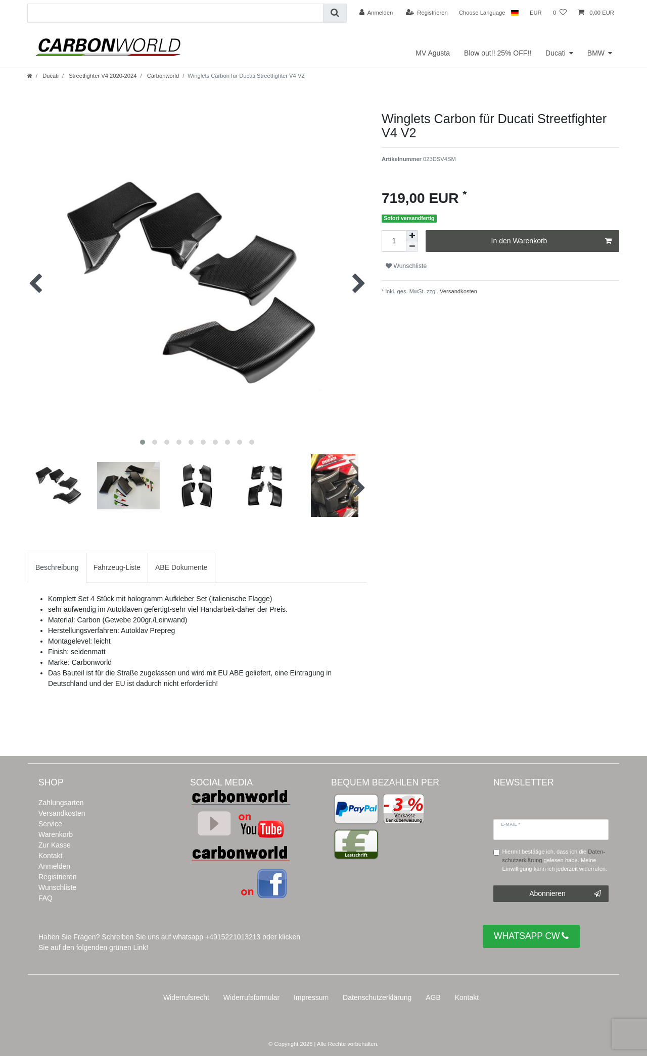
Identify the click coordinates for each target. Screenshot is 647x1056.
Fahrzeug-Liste (117, 567)
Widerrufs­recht (186, 997)
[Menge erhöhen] (412, 235)
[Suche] (335, 13)
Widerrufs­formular (251, 997)
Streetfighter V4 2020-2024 (101, 76)
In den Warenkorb (551, 241)
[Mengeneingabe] (394, 241)
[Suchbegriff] (176, 13)
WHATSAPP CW (531, 936)
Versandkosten (457, 291)
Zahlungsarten (61, 803)
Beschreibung (57, 567)
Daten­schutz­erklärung (377, 997)
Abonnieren (565, 894)
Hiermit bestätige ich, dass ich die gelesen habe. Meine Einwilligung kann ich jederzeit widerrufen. (555, 860)
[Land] (514, 12)
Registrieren (57, 877)
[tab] (57, 568)
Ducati (555, 53)
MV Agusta (432, 53)
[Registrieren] (426, 12)
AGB (433, 997)
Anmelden (54, 866)
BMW (596, 53)
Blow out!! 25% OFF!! (497, 53)
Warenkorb (55, 834)
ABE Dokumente (181, 567)
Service (50, 824)
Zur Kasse (54, 845)
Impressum (311, 997)
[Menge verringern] (412, 246)
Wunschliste (406, 266)
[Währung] (535, 12)
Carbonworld (162, 76)
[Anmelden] (376, 12)
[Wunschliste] (559, 12)
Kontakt (50, 856)
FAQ (45, 898)
